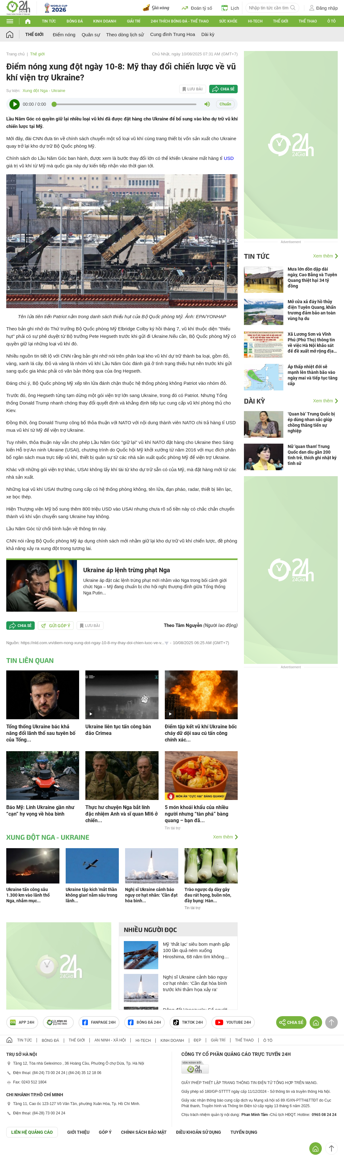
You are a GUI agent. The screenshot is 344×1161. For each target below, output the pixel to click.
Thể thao (308, 21)
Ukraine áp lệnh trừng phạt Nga (126, 570)
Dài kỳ (208, 34)
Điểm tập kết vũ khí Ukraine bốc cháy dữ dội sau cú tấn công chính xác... (201, 733)
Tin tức (49, 21)
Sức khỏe (228, 21)
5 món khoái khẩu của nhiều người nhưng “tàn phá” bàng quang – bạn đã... (196, 813)
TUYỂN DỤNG (243, 1132)
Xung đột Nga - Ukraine (44, 90)
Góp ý (105, 1132)
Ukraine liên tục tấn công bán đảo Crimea (118, 730)
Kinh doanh (104, 21)
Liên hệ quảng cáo (32, 1132)
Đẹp (197, 1040)
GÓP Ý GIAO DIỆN (18, 1153)
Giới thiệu (78, 1132)
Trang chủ (15, 54)
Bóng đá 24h (144, 1022)
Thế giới (280, 21)
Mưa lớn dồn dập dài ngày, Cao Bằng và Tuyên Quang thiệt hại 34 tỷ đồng (312, 277)
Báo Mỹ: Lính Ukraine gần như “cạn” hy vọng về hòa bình (40, 810)
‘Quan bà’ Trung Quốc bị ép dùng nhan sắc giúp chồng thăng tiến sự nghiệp (311, 422)
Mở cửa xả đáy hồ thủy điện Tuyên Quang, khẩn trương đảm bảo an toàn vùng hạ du (312, 310)
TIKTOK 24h (188, 1022)
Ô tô (331, 21)
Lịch (230, 8)
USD (229, 158)
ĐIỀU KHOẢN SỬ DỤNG (198, 1132)
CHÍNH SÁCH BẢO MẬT (144, 1132)
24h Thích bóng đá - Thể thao (180, 21)
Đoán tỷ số (197, 8)
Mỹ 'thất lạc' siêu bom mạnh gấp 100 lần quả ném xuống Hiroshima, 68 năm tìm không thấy (196, 950)
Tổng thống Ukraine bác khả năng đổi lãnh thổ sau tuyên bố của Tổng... (40, 733)
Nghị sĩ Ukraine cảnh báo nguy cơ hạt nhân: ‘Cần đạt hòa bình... (151, 895)
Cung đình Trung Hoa (172, 34)
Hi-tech (255, 21)
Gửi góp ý (55, 625)
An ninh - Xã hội (110, 1040)
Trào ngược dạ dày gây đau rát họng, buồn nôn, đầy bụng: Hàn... (208, 895)
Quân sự (91, 34)
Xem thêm (223, 836)
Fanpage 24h (99, 1022)
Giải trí (133, 21)
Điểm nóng (64, 34)
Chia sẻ (227, 89)
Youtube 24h (233, 1022)
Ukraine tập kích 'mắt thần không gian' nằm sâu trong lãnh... (91, 895)
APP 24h (22, 1022)
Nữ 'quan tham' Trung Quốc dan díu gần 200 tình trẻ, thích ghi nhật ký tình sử (312, 455)
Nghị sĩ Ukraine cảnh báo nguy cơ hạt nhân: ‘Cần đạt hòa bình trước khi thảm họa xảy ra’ (195, 983)
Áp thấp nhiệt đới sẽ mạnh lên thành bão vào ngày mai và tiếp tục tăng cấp (312, 375)
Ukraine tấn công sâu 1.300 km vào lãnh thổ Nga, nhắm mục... (28, 895)
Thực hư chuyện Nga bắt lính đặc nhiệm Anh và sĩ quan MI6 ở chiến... (121, 813)
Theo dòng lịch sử (125, 34)
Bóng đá (75, 21)
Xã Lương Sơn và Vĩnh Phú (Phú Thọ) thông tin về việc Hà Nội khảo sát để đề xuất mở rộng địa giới (311, 343)
